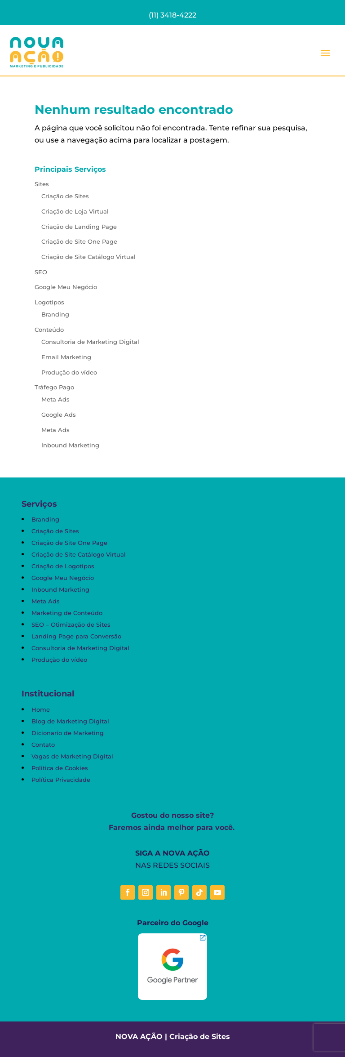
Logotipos (49, 302)
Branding (55, 314)
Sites (42, 183)
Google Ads (58, 414)
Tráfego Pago (54, 387)
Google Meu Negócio (66, 286)
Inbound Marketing (70, 445)
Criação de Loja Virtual (75, 211)
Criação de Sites (65, 196)
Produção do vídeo (69, 372)
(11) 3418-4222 (172, 15)
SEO (41, 272)
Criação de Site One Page (79, 241)
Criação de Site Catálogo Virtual (88, 256)
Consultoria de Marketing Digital (90, 341)
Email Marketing (66, 357)
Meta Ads (55, 399)
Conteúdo (49, 329)
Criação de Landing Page (79, 226)
